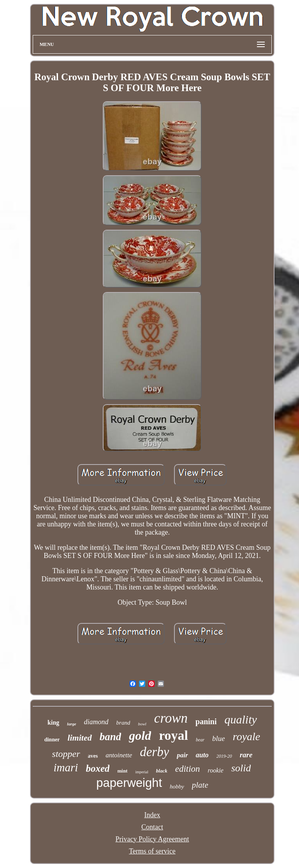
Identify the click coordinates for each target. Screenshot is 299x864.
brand (123, 723)
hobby (177, 786)
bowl (142, 723)
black (161, 771)
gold (140, 736)
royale (246, 736)
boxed (97, 768)
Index (152, 815)
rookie (215, 770)
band (110, 737)
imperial (141, 772)
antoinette (119, 755)
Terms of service (152, 851)
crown (171, 718)
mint (122, 771)
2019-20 (224, 756)
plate (200, 785)
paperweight (129, 783)
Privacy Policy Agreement (152, 839)
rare (246, 755)
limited (79, 738)
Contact (152, 827)
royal (173, 735)
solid (241, 768)
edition (187, 769)
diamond (96, 722)
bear (200, 740)
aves (93, 756)
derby (154, 752)
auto (202, 755)
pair (182, 755)
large (71, 723)
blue (218, 738)
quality (241, 719)
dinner (52, 740)
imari (66, 767)
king (53, 722)
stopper (66, 754)
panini (205, 721)
